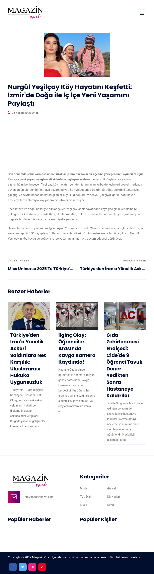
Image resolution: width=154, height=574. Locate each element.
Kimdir (111, 504)
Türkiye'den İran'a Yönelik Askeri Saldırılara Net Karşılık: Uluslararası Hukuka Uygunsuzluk (113, 268)
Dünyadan (113, 496)
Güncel (111, 488)
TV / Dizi (85, 496)
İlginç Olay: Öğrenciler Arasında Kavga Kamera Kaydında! (77, 348)
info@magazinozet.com (39, 496)
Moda (83, 488)
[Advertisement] (77, 143)
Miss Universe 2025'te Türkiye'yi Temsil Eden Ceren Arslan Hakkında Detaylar (41, 268)
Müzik (83, 504)
